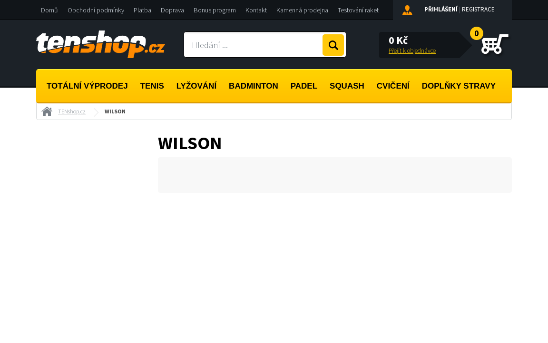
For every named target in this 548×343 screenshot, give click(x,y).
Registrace (478, 9)
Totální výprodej (87, 86)
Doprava (172, 10)
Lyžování (196, 86)
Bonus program (215, 10)
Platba (142, 10)
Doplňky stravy (459, 86)
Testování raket (358, 10)
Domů (49, 10)
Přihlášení (441, 9)
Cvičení (393, 86)
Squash (347, 86)
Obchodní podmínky (96, 10)
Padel (304, 86)
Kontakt (256, 10)
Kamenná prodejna (302, 10)
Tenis (152, 86)
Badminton (253, 86)
